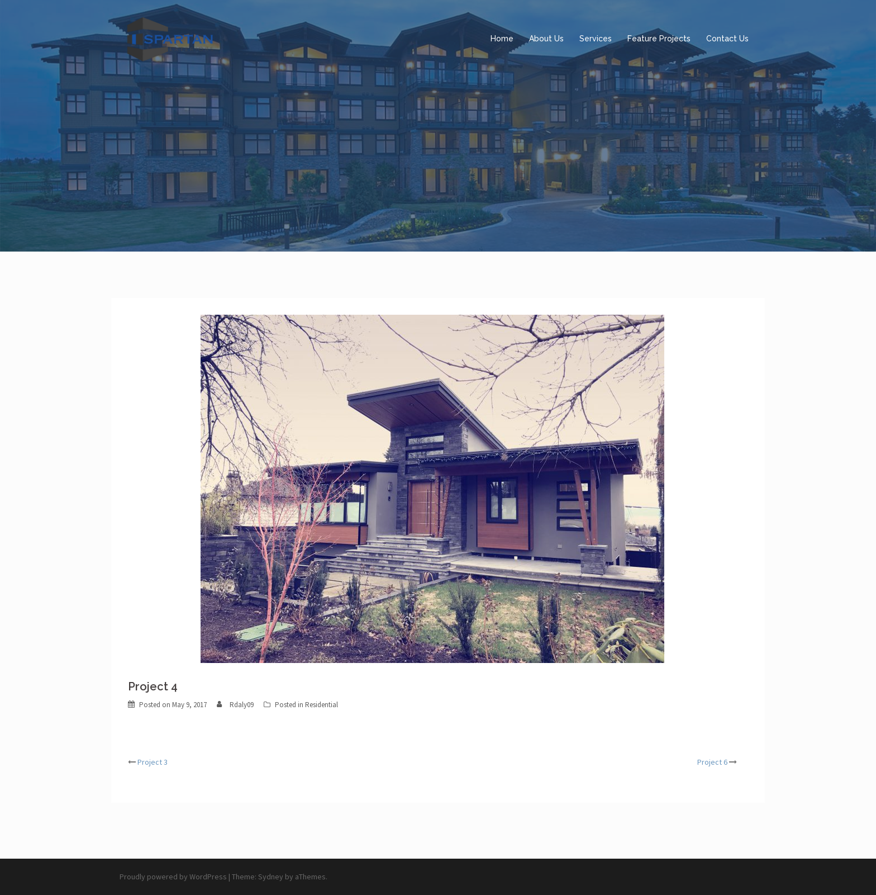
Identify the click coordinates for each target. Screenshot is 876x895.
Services (595, 38)
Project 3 (152, 762)
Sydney (270, 877)
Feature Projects (659, 38)
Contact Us (727, 38)
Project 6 (712, 762)
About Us (546, 38)
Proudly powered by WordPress (173, 877)
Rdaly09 (242, 704)
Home (502, 38)
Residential (321, 704)
